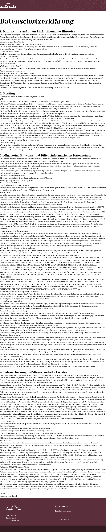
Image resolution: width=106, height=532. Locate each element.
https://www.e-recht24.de (9, 496)
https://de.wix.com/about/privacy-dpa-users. (60, 118)
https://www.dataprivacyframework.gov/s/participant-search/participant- (51, 138)
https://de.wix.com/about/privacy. (53, 114)
